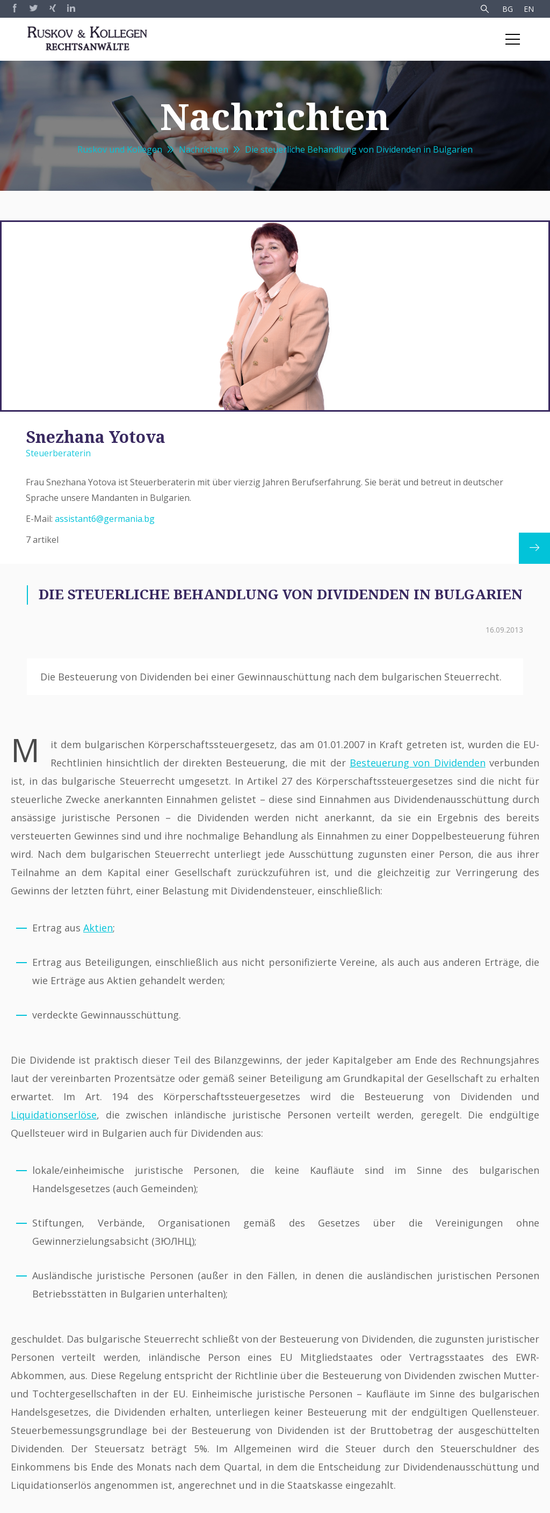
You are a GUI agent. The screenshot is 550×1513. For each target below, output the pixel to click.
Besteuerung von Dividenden (418, 762)
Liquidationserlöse (54, 1114)
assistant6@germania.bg (105, 519)
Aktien (98, 927)
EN (529, 9)
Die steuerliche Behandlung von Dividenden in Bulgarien (359, 149)
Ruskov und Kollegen (119, 149)
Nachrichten (203, 149)
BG (507, 9)
